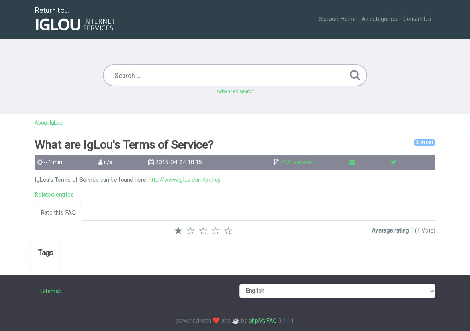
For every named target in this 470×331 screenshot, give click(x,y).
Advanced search (235, 91)
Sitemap (51, 291)
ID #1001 (425, 142)
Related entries (54, 194)
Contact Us (417, 18)
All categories (379, 18)
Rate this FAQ (58, 212)
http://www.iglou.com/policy (185, 179)
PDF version (297, 162)
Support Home (337, 18)
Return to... (76, 19)
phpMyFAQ (263, 320)
